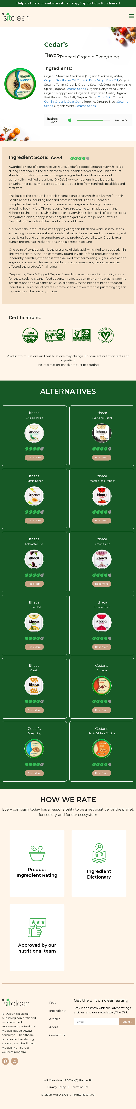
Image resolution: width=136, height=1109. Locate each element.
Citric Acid (105, 97)
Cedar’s (101, 665)
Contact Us (57, 1035)
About (53, 1027)
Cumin (49, 101)
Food (52, 1002)
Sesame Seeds (76, 89)
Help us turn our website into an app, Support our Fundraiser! (68, 3)
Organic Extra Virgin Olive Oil (97, 80)
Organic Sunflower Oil (60, 80)
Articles (54, 1019)
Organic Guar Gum (68, 101)
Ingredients (57, 1011)
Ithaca (34, 413)
